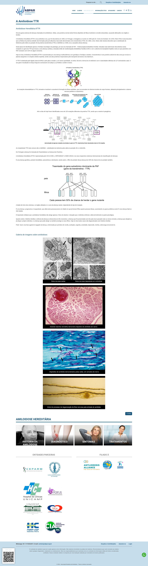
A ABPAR (79, 10)
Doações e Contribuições (113, 2)
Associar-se (127, 2)
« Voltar (128, 413)
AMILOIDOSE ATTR (88, 10)
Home (74, 10)
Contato (119, 10)
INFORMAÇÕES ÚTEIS (100, 10)
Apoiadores (111, 10)
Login (130, 544)
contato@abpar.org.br (45, 544)
